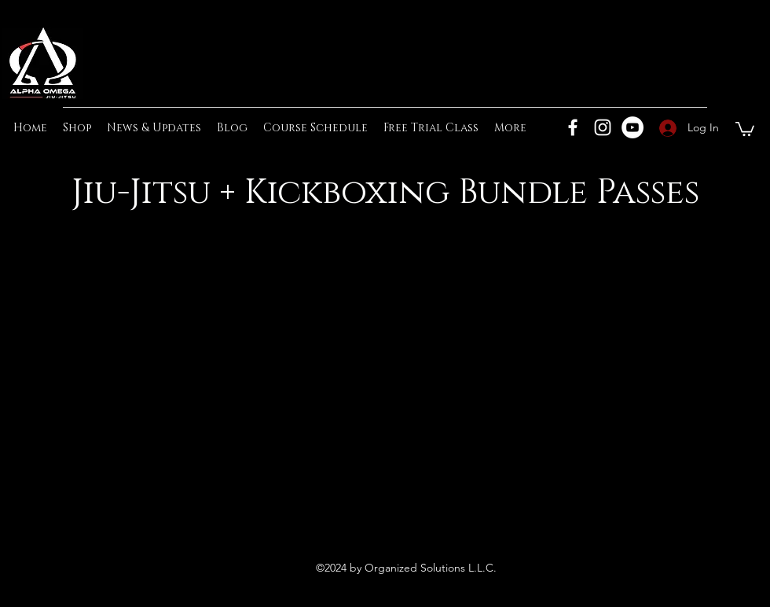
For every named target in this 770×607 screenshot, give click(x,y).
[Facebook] (573, 127)
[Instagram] (603, 127)
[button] (744, 128)
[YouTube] (633, 127)
